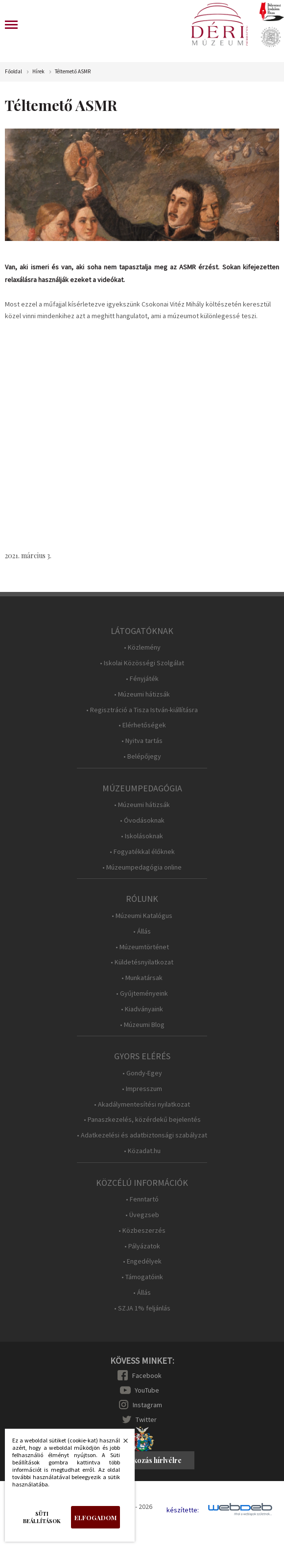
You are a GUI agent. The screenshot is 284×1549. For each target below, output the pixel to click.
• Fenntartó (142, 1199)
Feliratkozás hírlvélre (146, 1460)
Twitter (146, 1419)
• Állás (142, 931)
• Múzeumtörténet (142, 947)
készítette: (182, 1510)
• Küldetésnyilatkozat (142, 962)
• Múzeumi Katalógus (142, 916)
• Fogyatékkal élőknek (142, 852)
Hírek (38, 71)
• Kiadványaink (142, 1009)
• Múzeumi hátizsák (142, 694)
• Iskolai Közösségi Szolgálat (142, 663)
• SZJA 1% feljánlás (142, 1308)
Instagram (147, 1404)
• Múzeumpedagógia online (142, 867)
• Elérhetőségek (142, 725)
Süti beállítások (42, 1517)
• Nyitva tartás (142, 741)
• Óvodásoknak (142, 820)
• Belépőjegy (142, 756)
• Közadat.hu (142, 1151)
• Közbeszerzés (142, 1230)
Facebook (147, 1375)
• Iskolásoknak (142, 836)
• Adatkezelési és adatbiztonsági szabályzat (142, 1135)
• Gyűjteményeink (142, 993)
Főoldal (13, 71)
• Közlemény (142, 647)
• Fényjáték (142, 679)
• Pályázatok (142, 1246)
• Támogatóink (142, 1277)
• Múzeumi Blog (142, 1025)
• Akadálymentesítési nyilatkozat (142, 1104)
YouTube (147, 1390)
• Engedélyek (142, 1261)
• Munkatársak (142, 978)
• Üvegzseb (142, 1215)
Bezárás (120, 1443)
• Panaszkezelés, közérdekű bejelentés (142, 1119)
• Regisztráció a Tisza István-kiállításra (142, 710)
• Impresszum (142, 1089)
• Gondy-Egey (142, 1073)
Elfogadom (95, 1517)
